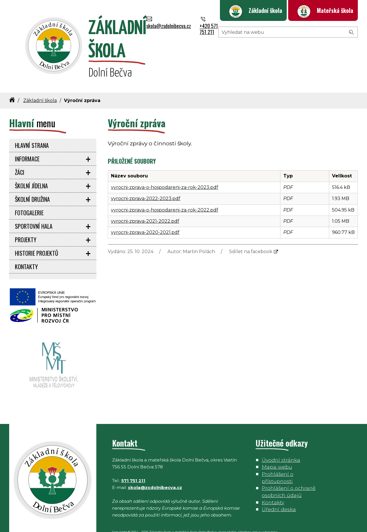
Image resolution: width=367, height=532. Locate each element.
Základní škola (265, 10)
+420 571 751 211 (336, 35)
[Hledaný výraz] (288, 53)
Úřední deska (279, 494)
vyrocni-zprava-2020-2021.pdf (145, 217)
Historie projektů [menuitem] (36, 238)
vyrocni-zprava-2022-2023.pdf (145, 183)
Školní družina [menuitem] (32, 184)
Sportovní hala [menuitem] (33, 211)
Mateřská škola (335, 10)
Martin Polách (199, 236)
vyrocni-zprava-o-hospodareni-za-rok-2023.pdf (164, 172)
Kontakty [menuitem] (26, 251)
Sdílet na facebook (250, 236)
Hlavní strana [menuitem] (32, 130)
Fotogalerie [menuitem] (29, 197)
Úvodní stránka (281, 445)
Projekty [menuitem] (25, 224)
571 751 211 (133, 465)
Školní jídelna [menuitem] (31, 171)
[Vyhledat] (351, 54)
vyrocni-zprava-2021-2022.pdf (145, 206)
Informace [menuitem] (27, 144)
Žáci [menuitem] (19, 157)
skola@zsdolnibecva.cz (278, 35)
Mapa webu (277, 452)
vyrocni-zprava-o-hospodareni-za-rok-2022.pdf (164, 194)
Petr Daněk (136, 524)
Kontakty (273, 487)
